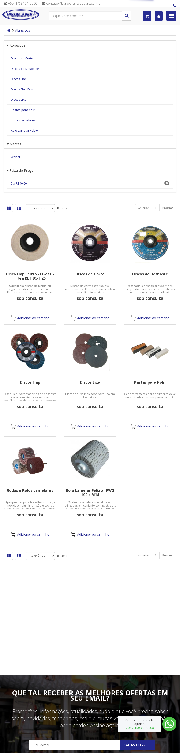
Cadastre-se (138, 745)
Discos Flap (30, 382)
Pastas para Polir (150, 382)
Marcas (15, 143)
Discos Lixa (90, 382)
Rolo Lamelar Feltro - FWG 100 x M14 (90, 492)
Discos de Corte (90, 274)
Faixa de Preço (22, 170)
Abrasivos (22, 30)
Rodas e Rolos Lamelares (30, 490)
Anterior (143, 208)
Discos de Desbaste (150, 274)
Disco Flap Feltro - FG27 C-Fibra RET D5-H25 (30, 276)
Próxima (167, 208)
